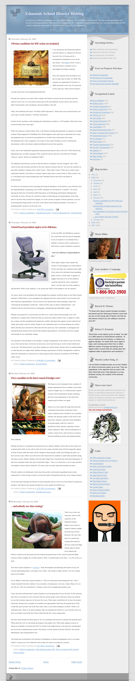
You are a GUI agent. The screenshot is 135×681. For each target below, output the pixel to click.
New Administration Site (45, 649)
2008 (93, 223)
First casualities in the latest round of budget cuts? (35, 377)
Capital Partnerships (100, 106)
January (96, 220)
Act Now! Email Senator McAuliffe (105, 84)
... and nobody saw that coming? (27, 506)
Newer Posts (15, 662)
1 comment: (49, 209)
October (96, 183)
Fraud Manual (97, 463)
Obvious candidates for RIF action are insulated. (35, 43)
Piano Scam (97, 141)
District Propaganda (100, 75)
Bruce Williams (98, 101)
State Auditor (97, 156)
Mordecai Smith (98, 496)
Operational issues (43, 213)
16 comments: (50, 488)
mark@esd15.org (110, 407)
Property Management (61, 213)
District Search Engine (101, 484)
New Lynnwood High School (67, 649)
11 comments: (50, 360)
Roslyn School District (100, 490)
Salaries (95, 150)
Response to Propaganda (102, 78)
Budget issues (97, 103)
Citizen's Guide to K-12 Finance (104, 460)
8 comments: (49, 646)
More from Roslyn (99, 493)
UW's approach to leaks (101, 458)
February (97, 198)
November (97, 180)
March (96, 195)
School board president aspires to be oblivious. (34, 227)
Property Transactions (100, 147)
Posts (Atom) (27, 668)
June (95, 186)
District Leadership (27, 213)
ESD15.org (96, 115)
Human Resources (99, 121)
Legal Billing (97, 127)
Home (46, 662)
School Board (76, 213)
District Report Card (100, 472)
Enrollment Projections (101, 112)
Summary (96, 159)
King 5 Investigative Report (102, 81)
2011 (93, 175)
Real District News (99, 481)
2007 (93, 225)
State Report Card (99, 475)
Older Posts (76, 662)
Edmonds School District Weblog (55, 13)
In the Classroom (99, 124)
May (95, 189)
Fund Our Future (99, 469)
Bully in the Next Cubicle (102, 466)
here (67, 63)
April (95, 192)
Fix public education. (100, 478)
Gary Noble (96, 118)
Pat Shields (96, 139)
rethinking (36, 567)
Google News (97, 487)
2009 (93, 178)
